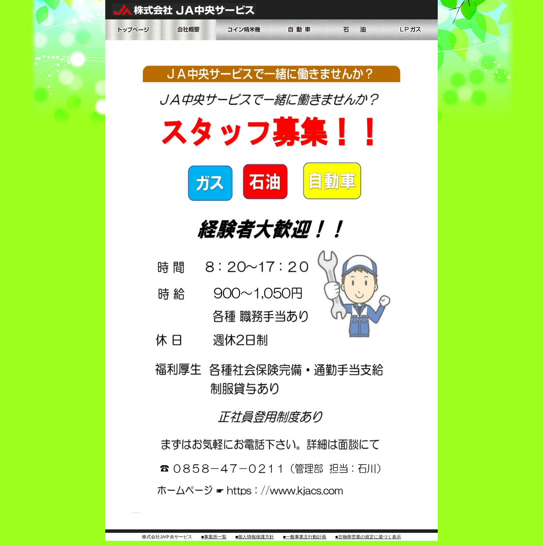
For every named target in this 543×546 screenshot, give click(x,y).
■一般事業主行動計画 (304, 536)
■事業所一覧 (213, 536)
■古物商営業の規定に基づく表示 (368, 536)
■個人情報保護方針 (254, 536)
